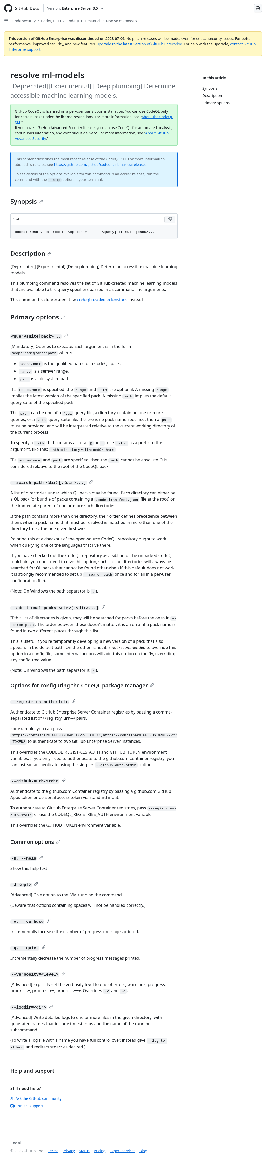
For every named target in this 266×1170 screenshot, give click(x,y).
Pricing (99, 1150)
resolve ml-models (121, 20)
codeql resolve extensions (102, 300)
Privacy (69, 1150)
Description (30, 253)
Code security (24, 20)
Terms (53, 1150)
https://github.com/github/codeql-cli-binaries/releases (100, 164)
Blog (143, 1150)
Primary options (37, 317)
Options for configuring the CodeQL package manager (82, 685)
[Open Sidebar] (6, 21)
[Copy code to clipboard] (169, 219)
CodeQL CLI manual (83, 20)
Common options (35, 841)
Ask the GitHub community (36, 1098)
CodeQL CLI (51, 20)
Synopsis (26, 201)
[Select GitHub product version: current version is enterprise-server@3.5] (75, 8)
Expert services (122, 1150)
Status (84, 1150)
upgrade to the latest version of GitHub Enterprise (139, 43)
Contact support (26, 1105)
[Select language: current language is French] (258, 8)
